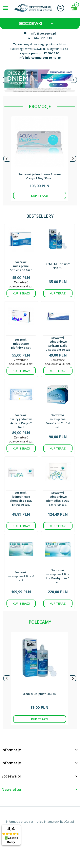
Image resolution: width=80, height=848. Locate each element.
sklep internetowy (48, 821)
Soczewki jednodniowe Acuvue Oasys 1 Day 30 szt (39, 176)
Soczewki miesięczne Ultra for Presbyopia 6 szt (57, 576)
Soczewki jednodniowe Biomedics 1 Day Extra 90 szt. (57, 499)
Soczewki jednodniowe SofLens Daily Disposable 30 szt (57, 343)
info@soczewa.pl (43, 33)
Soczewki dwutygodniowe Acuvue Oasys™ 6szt (21, 421)
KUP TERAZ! (39, 195)
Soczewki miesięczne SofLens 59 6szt (21, 266)
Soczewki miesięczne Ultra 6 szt (21, 576)
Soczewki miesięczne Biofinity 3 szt (21, 343)
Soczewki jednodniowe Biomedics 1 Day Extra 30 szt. (21, 499)
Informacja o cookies (20, 821)
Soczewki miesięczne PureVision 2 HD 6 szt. (57, 421)
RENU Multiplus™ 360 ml (58, 266)
